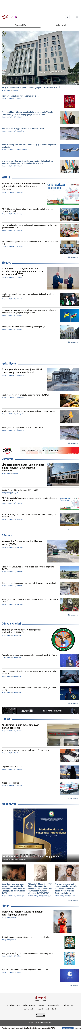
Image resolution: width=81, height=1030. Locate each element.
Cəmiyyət (7, 458)
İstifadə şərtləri (29, 1009)
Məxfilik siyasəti (43, 1009)
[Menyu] (77, 17)
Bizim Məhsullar (53, 1005)
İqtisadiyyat (9, 363)
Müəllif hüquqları (68, 1005)
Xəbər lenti (61, 25)
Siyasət (6, 262)
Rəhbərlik (41, 1005)
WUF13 (6, 177)
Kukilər (54, 1009)
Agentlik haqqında (13, 1005)
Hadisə (6, 718)
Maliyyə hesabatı (29, 1005)
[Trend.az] (9, 17)
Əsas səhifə (20, 25)
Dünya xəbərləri (11, 623)
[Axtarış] (67, 17)
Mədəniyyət (9, 803)
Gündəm (7, 535)
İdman (5, 905)
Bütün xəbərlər (73, 257)
